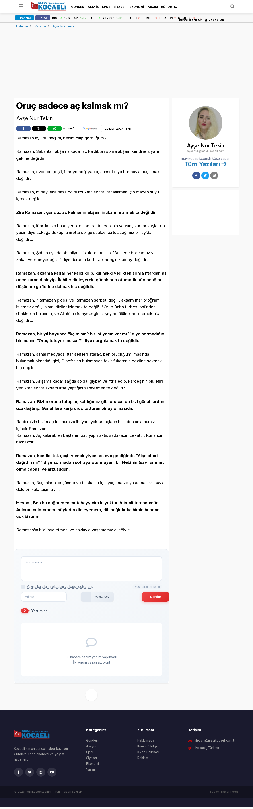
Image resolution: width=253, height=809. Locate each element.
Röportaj (169, 6)
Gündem (78, 6)
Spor (106, 6)
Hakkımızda (145, 742)
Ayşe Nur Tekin (63, 26)
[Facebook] (18, 773)
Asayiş (93, 6)
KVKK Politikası (148, 753)
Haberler (22, 26)
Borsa (43, 18)
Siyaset (119, 6)
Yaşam (152, 6)
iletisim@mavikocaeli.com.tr (215, 742)
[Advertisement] (126, 64)
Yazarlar (40, 26)
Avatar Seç (86, 598)
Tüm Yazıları (206, 164)
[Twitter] (29, 773)
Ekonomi (137, 6)
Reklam (142, 759)
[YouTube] (51, 773)
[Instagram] (40, 773)
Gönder (146, 598)
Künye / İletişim (148, 747)
